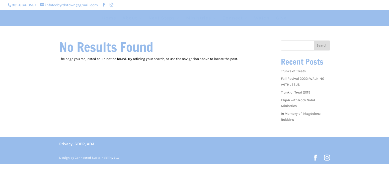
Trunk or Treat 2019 (295, 92)
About (129, 18)
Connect (232, 18)
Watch (262, 18)
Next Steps (161, 18)
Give (281, 18)
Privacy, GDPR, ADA (77, 144)
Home (109, 18)
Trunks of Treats (293, 71)
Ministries (198, 18)
